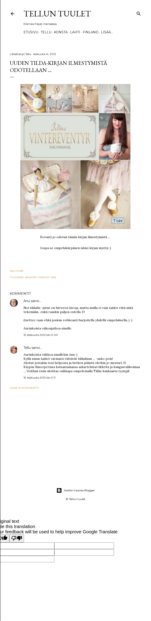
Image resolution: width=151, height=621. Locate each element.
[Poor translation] (16, 538)
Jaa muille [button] (16, 270)
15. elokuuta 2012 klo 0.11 (40, 377)
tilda (53, 277)
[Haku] (138, 12)
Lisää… (107, 32)
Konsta (61, 32)
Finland (90, 32)
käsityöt (44, 277)
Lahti (75, 32)
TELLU (46, 32)
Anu (27, 301)
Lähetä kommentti (24, 387)
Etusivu (31, 32)
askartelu (31, 277)
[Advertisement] (75, 433)
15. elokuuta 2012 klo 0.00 (41, 335)
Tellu (27, 348)
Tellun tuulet (57, 13)
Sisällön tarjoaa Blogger (75, 490)
